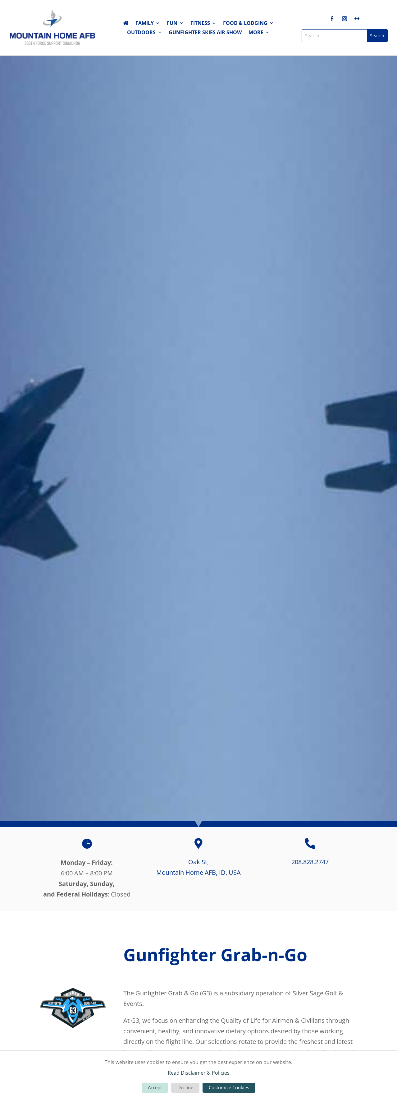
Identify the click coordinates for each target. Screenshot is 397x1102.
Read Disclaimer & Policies (199, 1072)
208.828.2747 (310, 862)
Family (144, 23)
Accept (155, 1087)
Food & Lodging (245, 23)
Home (126, 24)
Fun (172, 23)
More (256, 33)
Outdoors (141, 33)
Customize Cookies (229, 1087)
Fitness (200, 23)
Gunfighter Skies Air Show (205, 33)
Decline (185, 1087)
